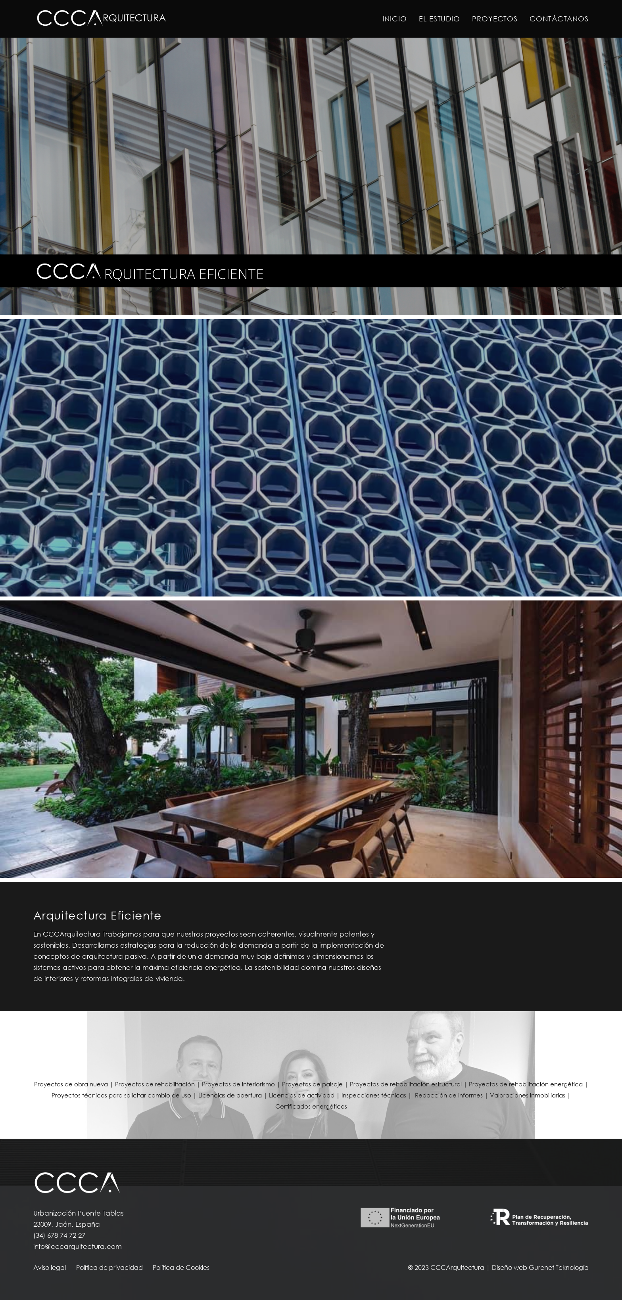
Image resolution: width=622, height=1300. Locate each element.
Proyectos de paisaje (312, 1084)
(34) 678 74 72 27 (59, 1235)
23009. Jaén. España (66, 1224)
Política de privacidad (109, 1267)
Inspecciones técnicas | (377, 1095)
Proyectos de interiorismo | (242, 1084)
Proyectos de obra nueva (71, 1084)
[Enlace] (101, 19)
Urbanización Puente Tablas (78, 1213)
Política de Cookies (181, 1267)
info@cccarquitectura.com (77, 1246)
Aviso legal (49, 1267)
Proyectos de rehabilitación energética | (528, 1084)
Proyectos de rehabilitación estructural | (409, 1084)
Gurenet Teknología (559, 1267)
